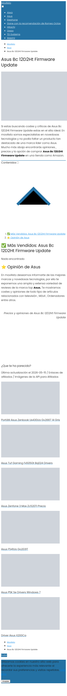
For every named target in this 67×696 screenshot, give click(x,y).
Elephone (12, 19)
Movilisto (6, 3)
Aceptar (5, 681)
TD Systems (13, 34)
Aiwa (10, 12)
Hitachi (11, 27)
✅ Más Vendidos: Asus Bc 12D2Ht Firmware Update (36, 234)
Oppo (10, 30)
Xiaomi (11, 38)
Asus (9, 16)
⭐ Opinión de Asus (18, 237)
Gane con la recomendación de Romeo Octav (34, 23)
